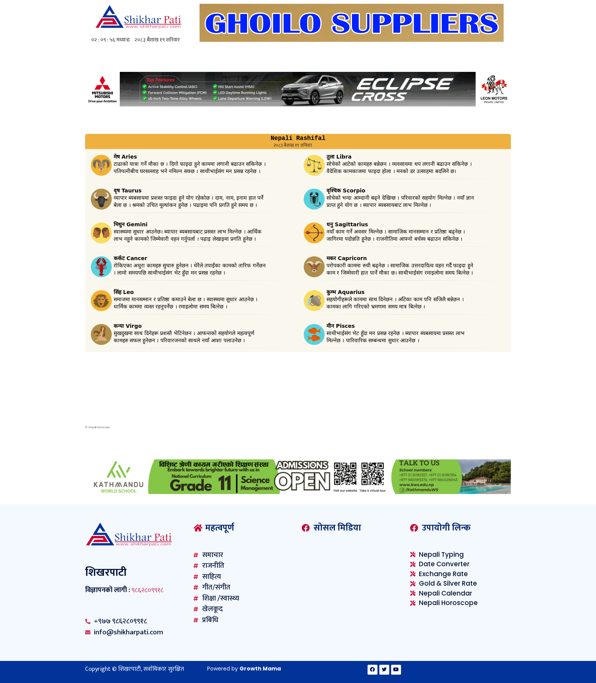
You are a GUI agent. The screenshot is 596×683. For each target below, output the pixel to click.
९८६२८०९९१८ (147, 590)
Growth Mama (260, 668)
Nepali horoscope (99, 427)
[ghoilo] (352, 39)
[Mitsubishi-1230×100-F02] (298, 104)
